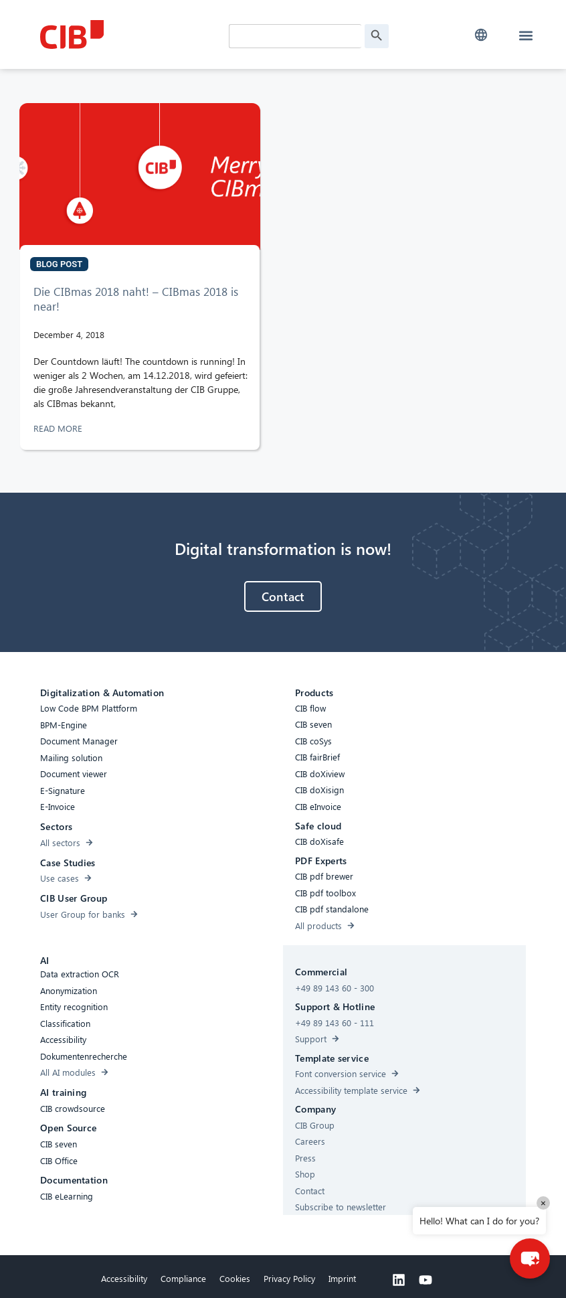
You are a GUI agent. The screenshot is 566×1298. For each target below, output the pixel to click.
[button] (481, 35)
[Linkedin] (398, 1282)
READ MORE (59, 430)
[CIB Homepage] (131, 34)
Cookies (234, 1280)
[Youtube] (425, 1282)
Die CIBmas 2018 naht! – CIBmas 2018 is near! (135, 302)
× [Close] (543, 1202)
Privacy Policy (289, 1280)
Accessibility (124, 1280)
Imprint (342, 1280)
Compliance (183, 1280)
